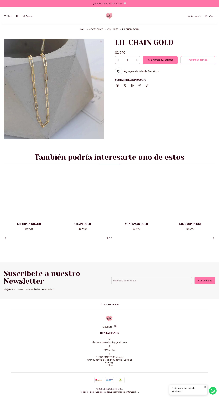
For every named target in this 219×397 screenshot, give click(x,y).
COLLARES (112, 29)
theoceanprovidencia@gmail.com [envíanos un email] (109, 340)
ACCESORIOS (96, 29)
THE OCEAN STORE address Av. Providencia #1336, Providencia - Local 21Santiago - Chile (109, 360)
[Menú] (8, 16)
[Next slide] (213, 238)
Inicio (82, 29)
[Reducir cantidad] (117, 60)
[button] (98, 238)
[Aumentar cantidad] (137, 60)
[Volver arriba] (109, 304)
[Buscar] (27, 16)
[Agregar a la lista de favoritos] (137, 71)
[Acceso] (194, 16)
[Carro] (210, 16)
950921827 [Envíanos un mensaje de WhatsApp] (109, 348)
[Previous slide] (6, 238)
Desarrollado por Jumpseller (124, 392)
